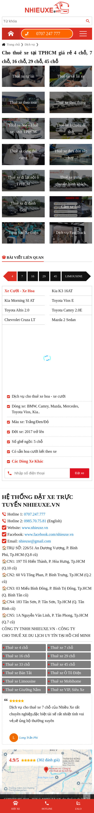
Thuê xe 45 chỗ (63, 664)
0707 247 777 (48, 33)
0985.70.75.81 (35, 521)
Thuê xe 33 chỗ (18, 664)
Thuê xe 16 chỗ (18, 656)
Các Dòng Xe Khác (27, 461)
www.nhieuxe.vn (35, 528)
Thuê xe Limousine (21, 681)
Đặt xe (79, 473)
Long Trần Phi (28, 737)
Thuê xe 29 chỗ (63, 656)
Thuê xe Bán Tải (19, 673)
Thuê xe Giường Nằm (23, 690)
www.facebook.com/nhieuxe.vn (48, 534)
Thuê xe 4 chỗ (17, 647)
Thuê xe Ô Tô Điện (66, 673)
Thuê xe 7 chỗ (62, 647)
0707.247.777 (34, 514)
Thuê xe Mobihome (66, 681)
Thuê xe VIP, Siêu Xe (67, 690)
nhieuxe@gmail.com (35, 541)
